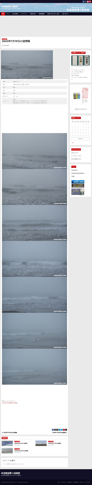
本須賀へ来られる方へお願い (53, 13)
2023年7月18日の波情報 (59, 432)
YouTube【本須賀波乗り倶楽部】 (10, 403)
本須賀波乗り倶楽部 (9, 6)
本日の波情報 (15, 13)
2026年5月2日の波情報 (20, 443)
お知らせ (73, 153)
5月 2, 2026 (17, 445)
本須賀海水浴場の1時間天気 (77, 173)
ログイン (16, 464)
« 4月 (72, 142)
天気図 (72, 176)
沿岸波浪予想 (74, 170)
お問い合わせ (65, 13)
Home (59, 482)
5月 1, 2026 (50, 445)
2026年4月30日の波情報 (21, 451)
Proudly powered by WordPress (8, 482)
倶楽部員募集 (41, 13)
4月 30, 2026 (17, 452)
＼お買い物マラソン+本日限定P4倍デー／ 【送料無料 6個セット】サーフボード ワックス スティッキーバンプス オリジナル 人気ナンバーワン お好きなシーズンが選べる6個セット (85, 93)
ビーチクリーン (24, 13)
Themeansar (25, 482)
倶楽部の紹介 (33, 13)
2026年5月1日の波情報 (54, 443)
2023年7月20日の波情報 (9, 432)
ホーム (8, 13)
